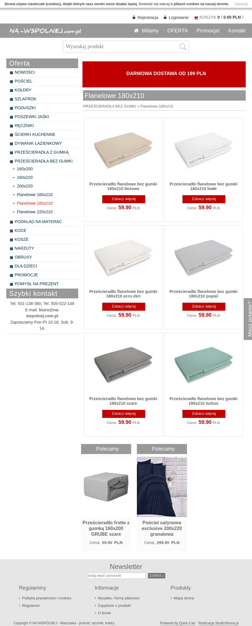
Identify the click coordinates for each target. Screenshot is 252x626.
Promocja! (208, 31)
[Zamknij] (241, 4)
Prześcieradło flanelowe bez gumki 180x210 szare (123, 401)
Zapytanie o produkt (114, 605)
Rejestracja (147, 17)
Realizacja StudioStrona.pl (218, 623)
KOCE (20, 230)
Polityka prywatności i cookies (46, 598)
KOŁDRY (23, 90)
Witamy (150, 31)
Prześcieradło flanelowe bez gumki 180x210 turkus (204, 401)
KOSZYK (208, 17)
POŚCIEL (23, 81)
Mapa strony (184, 598)
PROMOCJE (26, 275)
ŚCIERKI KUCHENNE (35, 134)
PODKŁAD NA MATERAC (38, 221)
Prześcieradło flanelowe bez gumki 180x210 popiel (204, 293)
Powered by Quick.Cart (177, 623)
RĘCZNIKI (24, 125)
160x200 (25, 169)
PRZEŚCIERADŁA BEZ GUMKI (43, 161)
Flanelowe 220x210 (35, 212)
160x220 (25, 177)
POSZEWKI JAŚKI (32, 116)
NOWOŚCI (25, 72)
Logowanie (179, 17)
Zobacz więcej (124, 199)
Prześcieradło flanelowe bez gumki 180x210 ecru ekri (123, 293)
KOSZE (22, 239)
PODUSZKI (25, 107)
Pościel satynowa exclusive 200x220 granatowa (162, 528)
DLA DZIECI (26, 266)
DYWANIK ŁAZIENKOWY (38, 143)
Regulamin (31, 605)
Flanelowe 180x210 (35, 203)
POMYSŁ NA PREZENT (37, 283)
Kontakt (237, 31)
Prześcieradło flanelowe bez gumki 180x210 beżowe (123, 186)
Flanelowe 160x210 (35, 194)
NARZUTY (24, 248)
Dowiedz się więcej (154, 4)
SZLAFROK (25, 99)
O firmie (104, 613)
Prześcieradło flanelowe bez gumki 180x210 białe (204, 186)
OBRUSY (23, 257)
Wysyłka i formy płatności (119, 598)
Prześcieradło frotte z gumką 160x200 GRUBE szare (105, 528)
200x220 (25, 186)
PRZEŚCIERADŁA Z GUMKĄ (42, 152)
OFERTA (178, 31)
